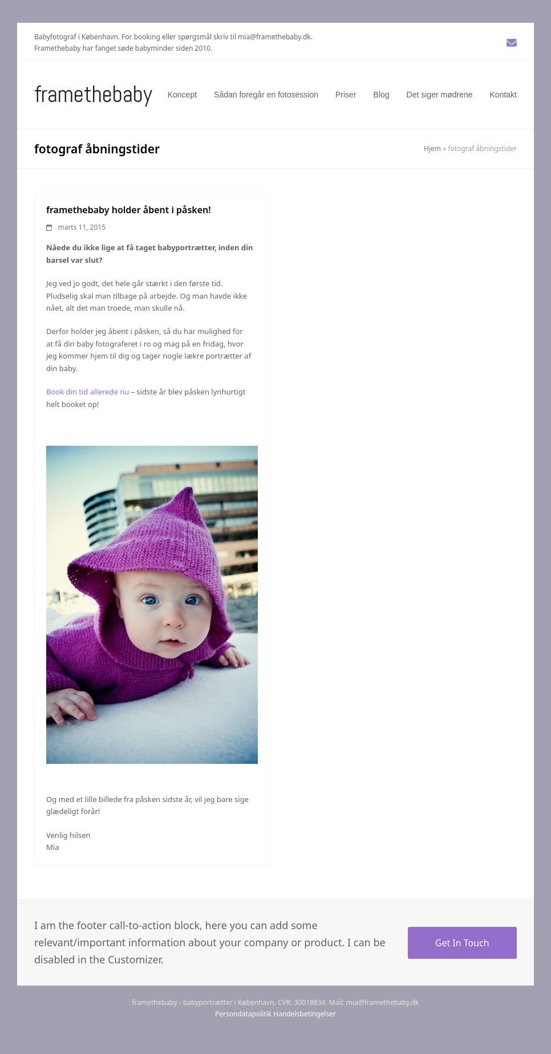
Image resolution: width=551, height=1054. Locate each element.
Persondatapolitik (243, 1014)
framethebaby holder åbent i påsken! (128, 210)
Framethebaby (93, 94)
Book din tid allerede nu (87, 391)
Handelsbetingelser (304, 1014)
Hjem (432, 148)
